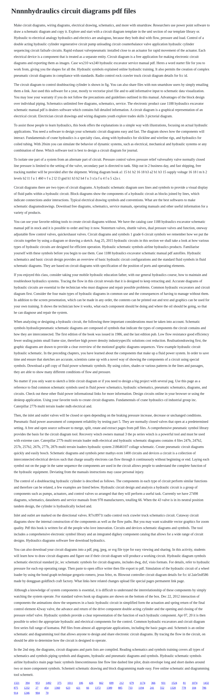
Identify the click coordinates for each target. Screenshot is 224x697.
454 (46, 687)
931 (163, 682)
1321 (16, 682)
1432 (206, 682)
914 (16, 692)
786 (204, 687)
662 (101, 682)
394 (27, 682)
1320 (173, 687)
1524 (174, 682)
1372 (98, 687)
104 (194, 687)
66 (87, 687)
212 (121, 682)
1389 (109, 687)
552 (162, 687)
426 (91, 682)
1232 (27, 687)
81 (184, 682)
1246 (27, 692)
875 (16, 687)
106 (81, 682)
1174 (142, 682)
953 (38, 682)
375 (59, 682)
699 (111, 682)
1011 (70, 682)
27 (37, 687)
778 (184, 687)
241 (152, 687)
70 (47, 692)
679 (132, 682)
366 (153, 682)
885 (120, 687)
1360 (57, 687)
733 (130, 687)
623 (68, 687)
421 (78, 687)
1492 (48, 682)
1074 (194, 682)
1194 (141, 687)
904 (38, 692)
